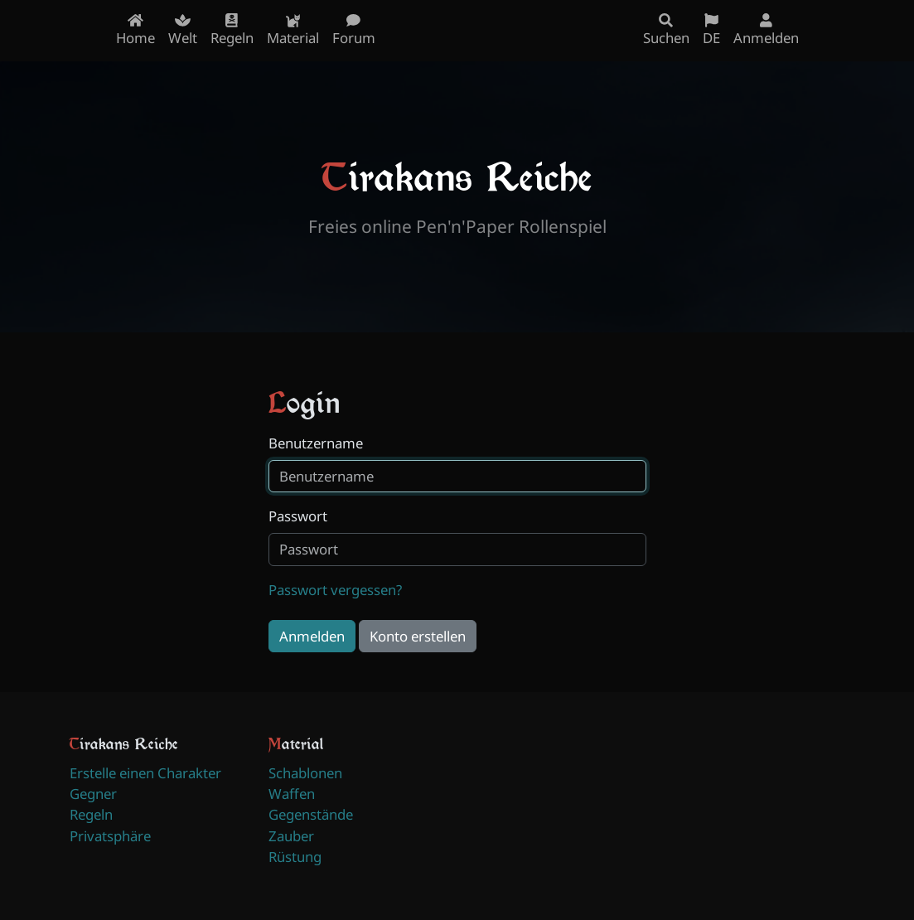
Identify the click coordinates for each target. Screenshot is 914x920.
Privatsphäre (110, 835)
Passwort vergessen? (335, 589)
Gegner (93, 793)
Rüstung (295, 856)
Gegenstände (310, 814)
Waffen (291, 793)
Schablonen (305, 772)
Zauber (291, 835)
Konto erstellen (418, 636)
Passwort (297, 515)
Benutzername (315, 443)
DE (711, 30)
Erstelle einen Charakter (145, 772)
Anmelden (312, 636)
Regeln (91, 814)
